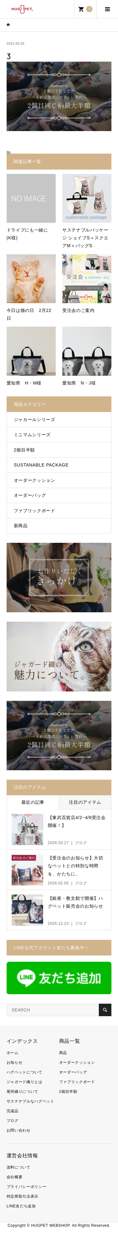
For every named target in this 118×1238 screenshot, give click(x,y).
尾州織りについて (22, 1091)
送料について (19, 1167)
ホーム (13, 1053)
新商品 (21, 525)
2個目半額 (24, 449)
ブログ (13, 1120)
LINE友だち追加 (21, 1206)
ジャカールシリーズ (34, 419)
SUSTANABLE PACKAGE (41, 464)
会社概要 (15, 1177)
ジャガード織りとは (24, 1082)
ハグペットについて (24, 1072)
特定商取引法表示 (22, 1196)
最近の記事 (32, 802)
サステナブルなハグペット (30, 1101)
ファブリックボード (34, 510)
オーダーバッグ (30, 495)
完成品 (13, 1111)
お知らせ (15, 1062)
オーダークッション (34, 480)
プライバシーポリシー (27, 1187)
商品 (63, 1053)
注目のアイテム (85, 802)
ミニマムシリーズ (32, 434)
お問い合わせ (19, 1130)
